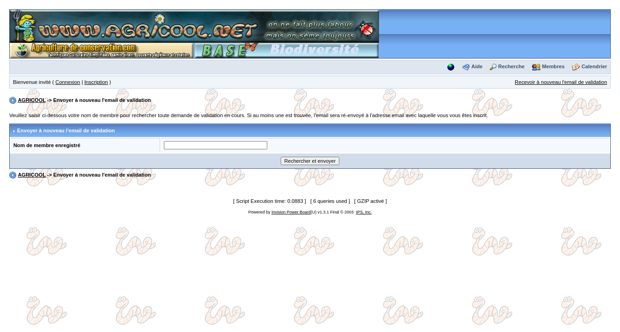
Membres (553, 66)
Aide (476, 66)
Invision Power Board (291, 212)
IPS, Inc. (364, 212)
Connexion (67, 82)
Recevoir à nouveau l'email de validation (561, 82)
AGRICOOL (32, 100)
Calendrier (594, 66)
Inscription (96, 82)
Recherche (511, 66)
